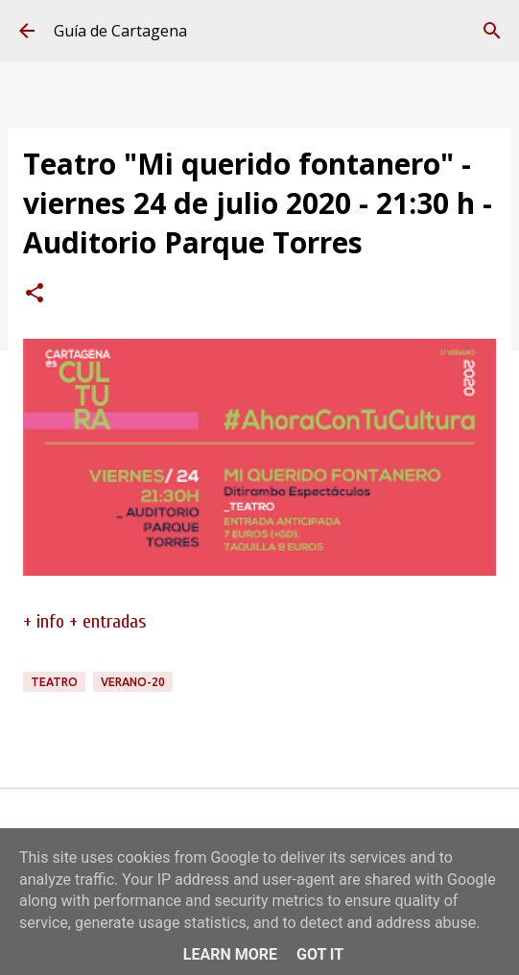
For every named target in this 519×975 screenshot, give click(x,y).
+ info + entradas (85, 621)
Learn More (230, 954)
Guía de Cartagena (120, 30)
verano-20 (133, 682)
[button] (34, 294)
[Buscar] (492, 31)
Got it (319, 954)
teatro (54, 682)
